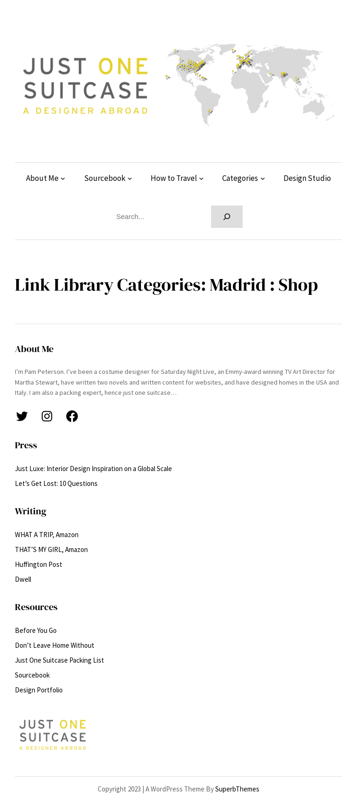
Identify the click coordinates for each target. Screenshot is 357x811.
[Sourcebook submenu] (129, 178)
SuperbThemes (237, 788)
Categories (240, 178)
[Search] (227, 217)
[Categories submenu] (262, 178)
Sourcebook (105, 178)
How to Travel (174, 178)
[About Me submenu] (62, 178)
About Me (42, 178)
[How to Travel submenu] (201, 178)
